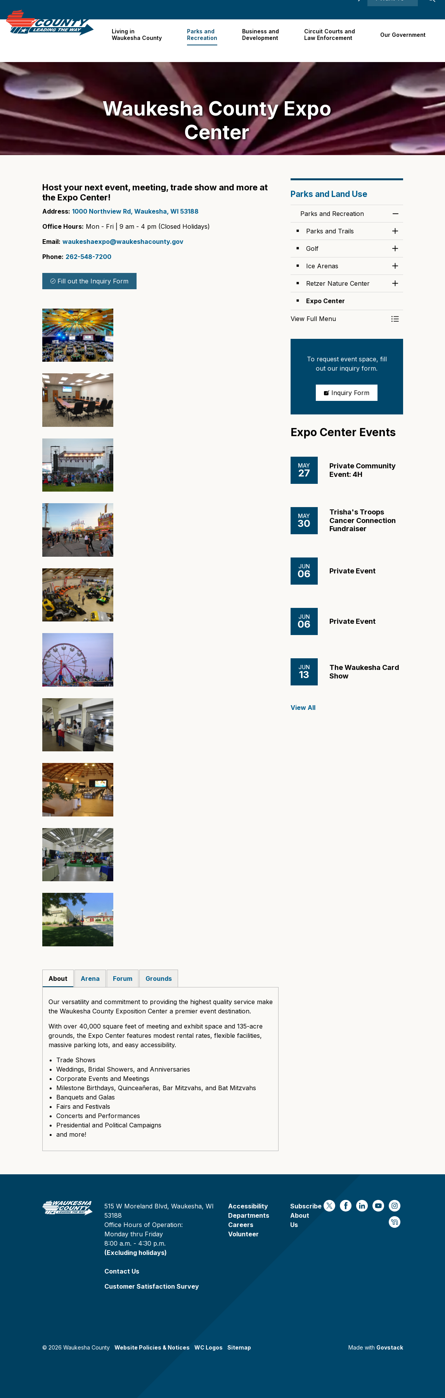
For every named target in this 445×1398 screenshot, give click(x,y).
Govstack (389, 1347)
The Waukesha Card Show (364, 671)
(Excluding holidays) (135, 1252)
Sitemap (239, 1347)
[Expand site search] (431, 9)
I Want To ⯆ (392, 9)
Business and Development (263, 40)
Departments (248, 1215)
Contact (307, 9)
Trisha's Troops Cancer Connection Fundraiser (362, 520)
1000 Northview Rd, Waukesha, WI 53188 (135, 211)
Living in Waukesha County (141, 40)
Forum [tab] (122, 978)
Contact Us (121, 1271)
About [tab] (58, 978)
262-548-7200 (88, 257)
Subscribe (306, 1206)
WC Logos (208, 1347)
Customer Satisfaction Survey (151, 1286)
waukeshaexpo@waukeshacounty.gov (123, 241)
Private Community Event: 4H (362, 470)
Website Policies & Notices (152, 1347)
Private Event (352, 571)
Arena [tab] (90, 978)
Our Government (403, 40)
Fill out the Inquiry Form (89, 281)
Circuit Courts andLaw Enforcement (331, 40)
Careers (277, 9)
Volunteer (243, 1234)
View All (303, 707)
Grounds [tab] (158, 978)
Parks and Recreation (205, 40)
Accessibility (343, 9)
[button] (77, 335)
